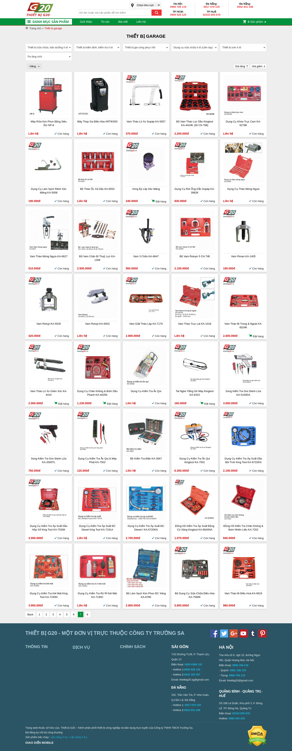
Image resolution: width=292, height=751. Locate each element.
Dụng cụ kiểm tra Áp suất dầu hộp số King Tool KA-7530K (48, 527)
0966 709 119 (178, 6)
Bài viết (123, 21)
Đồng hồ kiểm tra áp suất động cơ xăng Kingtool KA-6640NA (194, 527)
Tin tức (105, 21)
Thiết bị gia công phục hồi (140, 47)
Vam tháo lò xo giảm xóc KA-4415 (48, 393)
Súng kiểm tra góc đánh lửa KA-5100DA (243, 393)
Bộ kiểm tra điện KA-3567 (146, 458)
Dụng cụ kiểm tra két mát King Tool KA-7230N (49, 595)
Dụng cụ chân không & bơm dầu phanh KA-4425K (97, 393)
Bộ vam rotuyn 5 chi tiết (194, 256)
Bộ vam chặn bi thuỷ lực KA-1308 (97, 258)
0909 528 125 (178, 14)
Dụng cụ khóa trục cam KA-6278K (243, 123)
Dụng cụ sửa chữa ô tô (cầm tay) (193, 47)
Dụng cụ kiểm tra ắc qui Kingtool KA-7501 (194, 460)
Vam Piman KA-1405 (243, 256)
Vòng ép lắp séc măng (146, 188)
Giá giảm (257, 66)
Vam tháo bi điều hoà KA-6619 (243, 593)
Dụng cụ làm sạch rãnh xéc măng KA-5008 (48, 190)
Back (30, 614)
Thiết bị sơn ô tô (231, 47)
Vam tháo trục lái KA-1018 (194, 323)
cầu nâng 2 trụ (59, 737)
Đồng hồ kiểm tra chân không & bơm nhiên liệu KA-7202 (243, 527)
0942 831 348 (245, 6)
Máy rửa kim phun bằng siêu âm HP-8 (49, 123)
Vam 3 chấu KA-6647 (146, 256)
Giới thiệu (86, 21)
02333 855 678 (211, 14)
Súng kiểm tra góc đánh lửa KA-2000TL (49, 460)
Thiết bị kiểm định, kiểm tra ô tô (94, 47)
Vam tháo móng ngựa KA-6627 (49, 256)
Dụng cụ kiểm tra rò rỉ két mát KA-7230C (97, 595)
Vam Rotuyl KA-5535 (48, 323)
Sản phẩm (255, 21)
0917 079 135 (212, 6)
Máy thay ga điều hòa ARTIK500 (97, 121)
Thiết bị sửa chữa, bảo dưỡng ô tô (48, 47)
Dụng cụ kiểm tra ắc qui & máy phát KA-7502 (97, 460)
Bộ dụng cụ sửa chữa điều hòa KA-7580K (195, 595)
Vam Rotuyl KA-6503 (97, 323)
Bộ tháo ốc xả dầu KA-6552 (97, 188)
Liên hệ (141, 21)
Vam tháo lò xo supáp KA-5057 (146, 121)
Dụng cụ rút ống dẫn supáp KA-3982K (195, 190)
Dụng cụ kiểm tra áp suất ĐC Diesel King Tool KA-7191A (97, 527)
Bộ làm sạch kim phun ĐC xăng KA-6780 (146, 595)
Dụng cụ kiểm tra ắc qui (146, 391)
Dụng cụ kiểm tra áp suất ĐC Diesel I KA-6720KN (146, 527)
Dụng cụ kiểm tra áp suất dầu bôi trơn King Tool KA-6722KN (243, 460)
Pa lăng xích (35, 56)
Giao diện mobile (39, 742)
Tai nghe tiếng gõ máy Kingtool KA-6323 (195, 393)
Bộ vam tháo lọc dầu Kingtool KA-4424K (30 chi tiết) (194, 123)
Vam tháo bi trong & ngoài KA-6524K (243, 325)
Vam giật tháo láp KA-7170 (146, 323)
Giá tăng (240, 66)
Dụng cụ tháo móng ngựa (243, 188)
